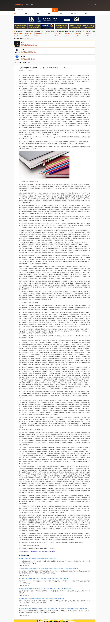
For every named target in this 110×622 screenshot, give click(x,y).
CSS (32, 537)
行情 (26, 11)
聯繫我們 (32, 612)
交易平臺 (73, 11)
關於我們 (39, 612)
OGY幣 (50, 537)
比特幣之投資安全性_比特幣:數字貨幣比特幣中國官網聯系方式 (37, 544)
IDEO (24, 537)
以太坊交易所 (40, 620)
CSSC (53, 537)
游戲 (49, 11)
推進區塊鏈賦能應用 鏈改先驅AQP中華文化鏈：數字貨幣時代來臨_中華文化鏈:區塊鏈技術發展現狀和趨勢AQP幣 (53, 594)
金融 (61, 11)
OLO (27, 537)
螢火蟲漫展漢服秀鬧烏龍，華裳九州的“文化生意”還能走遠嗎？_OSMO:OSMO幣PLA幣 (45, 574)
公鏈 (38, 11)
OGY (30, 537)
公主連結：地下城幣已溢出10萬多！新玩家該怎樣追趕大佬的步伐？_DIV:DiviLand (43, 564)
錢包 (86, 11)
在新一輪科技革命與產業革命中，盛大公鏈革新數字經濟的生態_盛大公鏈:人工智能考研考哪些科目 (48, 554)
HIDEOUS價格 (38, 537)
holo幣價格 (45, 537)
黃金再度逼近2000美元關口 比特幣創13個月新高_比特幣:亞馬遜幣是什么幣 (41, 584)
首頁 (15, 11)
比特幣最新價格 (22, 48)
